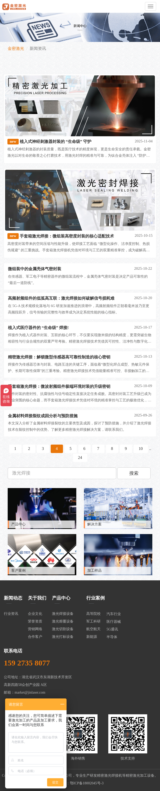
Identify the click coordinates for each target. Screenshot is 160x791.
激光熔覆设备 (62, 621)
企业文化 (35, 614)
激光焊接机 (113, 775)
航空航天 (93, 629)
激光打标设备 (62, 637)
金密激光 (16, 48)
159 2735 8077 (27, 663)
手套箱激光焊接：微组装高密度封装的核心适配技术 (67, 236)
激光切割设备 (62, 629)
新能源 (91, 637)
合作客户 (35, 637)
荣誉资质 (35, 621)
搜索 (133, 473)
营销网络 (35, 629)
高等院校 (93, 614)
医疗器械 (113, 622)
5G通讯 (112, 629)
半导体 (111, 637)
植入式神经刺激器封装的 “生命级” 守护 (55, 141)
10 (141, 448)
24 (80, 457)
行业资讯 (11, 614)
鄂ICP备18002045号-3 (86, 783)
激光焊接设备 (62, 614)
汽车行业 (113, 614)
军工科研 (93, 621)
